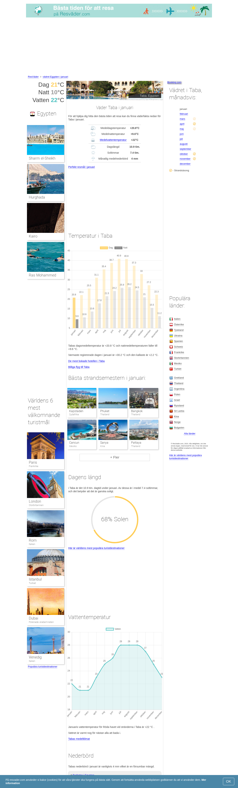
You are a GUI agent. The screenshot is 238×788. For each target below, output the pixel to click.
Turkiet (32, 583)
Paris (33, 462)
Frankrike (33, 466)
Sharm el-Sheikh (42, 158)
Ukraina (178, 335)
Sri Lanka (179, 410)
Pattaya (136, 442)
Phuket (104, 411)
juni (182, 133)
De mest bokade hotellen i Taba (86, 361)
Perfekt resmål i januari (81, 167)
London (35, 501)
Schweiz (178, 346)
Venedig (35, 657)
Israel (177, 400)
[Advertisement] (119, 47)
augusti (184, 143)
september (185, 149)
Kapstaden (76, 411)
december (185, 163)
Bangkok (137, 411)
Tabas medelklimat (79, 738)
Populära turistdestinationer (42, 666)
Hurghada (37, 197)
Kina (176, 416)
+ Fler (114, 457)
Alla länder (189, 433)
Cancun (74, 442)
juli (181, 138)
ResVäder (33, 76)
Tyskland (179, 330)
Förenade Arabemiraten (41, 622)
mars (182, 118)
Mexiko (178, 363)
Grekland (179, 377)
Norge (177, 422)
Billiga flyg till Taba (78, 367)
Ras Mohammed (42, 275)
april (182, 123)
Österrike (179, 324)
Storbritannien (36, 505)
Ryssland (179, 405)
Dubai (33, 618)
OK (228, 781)
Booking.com (174, 82)
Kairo (33, 236)
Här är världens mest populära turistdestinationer (96, 548)
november (185, 158)
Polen (177, 394)
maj (182, 128)
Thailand (178, 383)
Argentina (179, 388)
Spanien (178, 341)
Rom (33, 540)
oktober (184, 154)
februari (184, 113)
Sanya (104, 442)
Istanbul (35, 579)
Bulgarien (179, 427)
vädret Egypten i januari (55, 76)
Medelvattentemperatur (113, 139)
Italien (32, 544)
